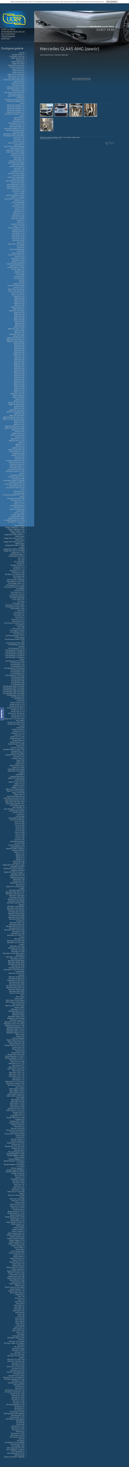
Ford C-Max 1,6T (19, 600)
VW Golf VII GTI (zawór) (16, 1383)
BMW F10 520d (19, 383)
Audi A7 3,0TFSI (19, 226)
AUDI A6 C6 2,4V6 (18, 217)
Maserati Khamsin (18, 850)
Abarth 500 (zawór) (18, 62)
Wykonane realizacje (13, 32)
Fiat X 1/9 (21, 558)
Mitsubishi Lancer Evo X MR (15, 1025)
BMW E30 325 (20, 302)
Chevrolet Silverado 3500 (16, 498)
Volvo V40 (21, 1314)
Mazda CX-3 (20, 859)
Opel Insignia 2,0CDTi (17, 1092)
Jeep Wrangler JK (18, 807)
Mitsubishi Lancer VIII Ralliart (15, 1022)
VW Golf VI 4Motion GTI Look (14, 1379)
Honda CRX (20, 728)
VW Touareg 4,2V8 (18, 1446)
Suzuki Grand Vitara (18, 1251)
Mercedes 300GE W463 (16, 962)
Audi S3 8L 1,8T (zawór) (16, 244)
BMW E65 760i (19, 352)
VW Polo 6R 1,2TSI (18, 1426)
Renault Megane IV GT (17, 1159)
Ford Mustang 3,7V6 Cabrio (15, 675)
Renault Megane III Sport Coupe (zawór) (16, 1156)
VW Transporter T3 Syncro (15, 1450)
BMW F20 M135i (19, 396)
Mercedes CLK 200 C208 (16, 941)
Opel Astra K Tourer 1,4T (16, 1085)
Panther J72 (20, 60)
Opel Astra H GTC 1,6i (17, 1060)
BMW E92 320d (19, 372)
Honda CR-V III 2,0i (18, 733)
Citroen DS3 (20, 511)
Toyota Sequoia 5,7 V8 (17, 1284)
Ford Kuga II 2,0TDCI (17, 630)
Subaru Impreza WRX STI (16, 1235)
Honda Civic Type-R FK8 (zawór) (16, 725)
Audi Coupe (20, 275)
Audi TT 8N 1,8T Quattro (16, 289)
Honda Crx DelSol (18, 729)
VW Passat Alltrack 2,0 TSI (15, 1405)
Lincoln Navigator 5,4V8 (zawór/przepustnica (16, 846)
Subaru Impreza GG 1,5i (16, 1233)
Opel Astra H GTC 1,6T (17, 1063)
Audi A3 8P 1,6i (19, 145)
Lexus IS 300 (20, 834)
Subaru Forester (19, 1228)
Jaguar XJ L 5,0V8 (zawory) (15, 789)
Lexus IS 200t (20, 831)
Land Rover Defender (17, 820)
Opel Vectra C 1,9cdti (17, 1105)
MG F (23, 995)
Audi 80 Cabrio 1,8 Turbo (16, 267)
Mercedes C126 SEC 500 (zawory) (16, 904)
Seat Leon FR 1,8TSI (17, 1206)
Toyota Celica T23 (18, 1264)
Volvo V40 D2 (20, 1318)
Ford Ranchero (19, 699)
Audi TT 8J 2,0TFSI (18, 294)
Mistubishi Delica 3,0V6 (16, 1011)
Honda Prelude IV (18, 740)
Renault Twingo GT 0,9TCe (15, 1172)
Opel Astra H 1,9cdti (18, 1062)
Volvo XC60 (20, 1325)
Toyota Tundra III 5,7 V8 (16, 1291)
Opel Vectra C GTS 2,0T (16, 1109)
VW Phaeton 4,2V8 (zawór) (15, 1419)
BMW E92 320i (19, 370)
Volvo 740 (21, 1296)
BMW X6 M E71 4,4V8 (17, 441)
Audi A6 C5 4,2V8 (18, 215)
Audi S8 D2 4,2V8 (18, 260)
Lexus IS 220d (20, 832)
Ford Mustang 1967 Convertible (14, 688)
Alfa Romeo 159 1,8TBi (17, 78)
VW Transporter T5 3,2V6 (16, 1453)
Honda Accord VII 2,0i (17, 704)
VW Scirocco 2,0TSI (18, 1435)
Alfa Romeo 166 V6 (18, 83)
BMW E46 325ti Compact (16, 341)
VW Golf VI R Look (18, 1365)
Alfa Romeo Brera (18, 85)
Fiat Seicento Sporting (17, 596)
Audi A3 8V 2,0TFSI (18, 154)
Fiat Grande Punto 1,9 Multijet (14, 587)
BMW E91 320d (19, 363)
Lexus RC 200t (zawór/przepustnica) (17, 840)
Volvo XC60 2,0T (19, 1329)
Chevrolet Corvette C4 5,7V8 (15, 484)
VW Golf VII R (20, 1386)
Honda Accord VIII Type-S (16, 708)
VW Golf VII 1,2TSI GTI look (15, 1390)
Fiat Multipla (20, 589)
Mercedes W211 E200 (17, 982)
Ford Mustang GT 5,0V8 (16, 648)
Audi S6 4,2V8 (20, 257)
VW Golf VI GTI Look (17, 1370)
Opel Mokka (20, 1098)
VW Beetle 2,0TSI (18, 1336)
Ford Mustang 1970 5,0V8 (16, 695)
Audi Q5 (22, 280)
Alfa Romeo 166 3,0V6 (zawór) (14, 80)
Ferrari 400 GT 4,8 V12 (17, 556)
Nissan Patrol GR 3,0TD (16, 1042)
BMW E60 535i (19, 347)
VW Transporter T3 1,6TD (16, 1448)
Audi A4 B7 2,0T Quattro (16, 174)
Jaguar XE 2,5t (19, 784)
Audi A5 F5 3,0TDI (18, 206)
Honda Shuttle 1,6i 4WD (16, 744)
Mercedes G (20, 955)
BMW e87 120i (19, 358)
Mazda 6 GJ (20, 858)
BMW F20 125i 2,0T (18, 394)
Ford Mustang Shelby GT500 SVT (15, 640)
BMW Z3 (21, 442)
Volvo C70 (21, 1300)
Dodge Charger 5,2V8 (17, 531)
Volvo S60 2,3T (19, 1305)
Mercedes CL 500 (18, 932)
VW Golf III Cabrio (18, 1349)
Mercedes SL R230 (18, 966)
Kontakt (6, 39)
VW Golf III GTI (19, 1347)
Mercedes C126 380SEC (16, 906)
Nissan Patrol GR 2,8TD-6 (16, 1040)
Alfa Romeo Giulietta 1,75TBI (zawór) (15, 115)
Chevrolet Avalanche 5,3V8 (15, 461)
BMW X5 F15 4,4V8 (18, 439)
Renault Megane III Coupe (15, 1154)
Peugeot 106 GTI (19, 1112)
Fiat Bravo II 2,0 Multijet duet (15, 574)
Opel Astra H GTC (18, 1065)
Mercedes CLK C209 (17, 946)
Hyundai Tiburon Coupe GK (15, 755)
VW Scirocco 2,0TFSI (17, 1437)
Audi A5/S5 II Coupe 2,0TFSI (15, 199)
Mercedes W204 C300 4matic (14, 930)
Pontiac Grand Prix (18, 1125)
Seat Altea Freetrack (17, 1179)
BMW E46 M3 (20, 325)
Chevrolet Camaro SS (17, 464)
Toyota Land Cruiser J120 (16, 1278)
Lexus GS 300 (20, 823)
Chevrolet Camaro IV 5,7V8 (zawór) (15, 472)
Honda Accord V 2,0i (17, 702)
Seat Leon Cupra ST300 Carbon (16, 1196)
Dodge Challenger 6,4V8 (16, 529)
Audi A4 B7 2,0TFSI (18, 172)
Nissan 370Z (20, 1036)
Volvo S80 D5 (20, 1312)
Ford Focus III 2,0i (18, 621)
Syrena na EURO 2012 (17, 1253)
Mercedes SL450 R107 (17, 979)
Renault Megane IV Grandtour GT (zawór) (14, 1162)
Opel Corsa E (20, 1087)
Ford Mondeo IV (19, 634)
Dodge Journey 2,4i (18, 533)
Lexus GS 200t (19, 822)
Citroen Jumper (19, 513)
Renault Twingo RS (18, 1173)
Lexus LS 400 (20, 836)
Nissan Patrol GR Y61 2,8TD (15, 1045)
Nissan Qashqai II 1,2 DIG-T (15, 1056)
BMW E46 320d (19, 327)
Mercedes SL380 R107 (17, 977)
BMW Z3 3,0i (20, 446)
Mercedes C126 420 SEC (16, 908)
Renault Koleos (19, 1150)
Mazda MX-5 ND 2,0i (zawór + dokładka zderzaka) (14, 869)
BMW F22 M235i (19, 397)
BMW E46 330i (19, 332)
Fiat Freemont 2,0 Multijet (16, 580)
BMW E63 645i (19, 350)
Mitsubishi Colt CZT (18, 1009)
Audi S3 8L (21, 242)
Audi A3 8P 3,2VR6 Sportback (14, 146)
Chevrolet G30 (20, 459)
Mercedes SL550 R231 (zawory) (17, 974)
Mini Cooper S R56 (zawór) (15, 1002)
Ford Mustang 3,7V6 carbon (15, 661)
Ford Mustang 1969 (18, 684)
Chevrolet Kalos (19, 493)
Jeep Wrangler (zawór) (17, 811)
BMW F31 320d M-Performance (14, 419)
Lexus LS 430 (20, 838)
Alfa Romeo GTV (19, 121)
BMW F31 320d (19, 421)
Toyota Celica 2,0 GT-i (17, 1262)
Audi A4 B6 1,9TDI (18, 165)
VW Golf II (21, 1345)
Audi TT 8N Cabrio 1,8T (16, 291)
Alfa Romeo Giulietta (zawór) (15, 100)
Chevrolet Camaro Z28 (17, 462)
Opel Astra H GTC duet (17, 1067)
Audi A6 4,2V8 (20, 210)
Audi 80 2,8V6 (20, 271)
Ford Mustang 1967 (18, 679)
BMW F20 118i (19, 390)
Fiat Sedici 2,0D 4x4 (18, 594)
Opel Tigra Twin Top (18, 1101)
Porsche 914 (20, 1136)
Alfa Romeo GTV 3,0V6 (16, 123)
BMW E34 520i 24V (18, 307)
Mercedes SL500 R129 (17, 968)
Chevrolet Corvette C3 (17, 482)
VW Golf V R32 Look (17, 1354)
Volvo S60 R (20, 1303)
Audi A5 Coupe (19, 201)
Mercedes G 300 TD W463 (15, 957)
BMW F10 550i (19, 388)
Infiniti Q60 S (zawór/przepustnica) (17, 775)
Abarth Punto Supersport (16, 74)
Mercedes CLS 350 (18, 950)
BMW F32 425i (19, 423)
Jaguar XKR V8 (19, 794)
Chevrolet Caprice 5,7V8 (16, 477)
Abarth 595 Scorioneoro (16, 65)
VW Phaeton (20, 1421)
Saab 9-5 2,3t (20, 1177)
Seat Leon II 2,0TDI (18, 1208)
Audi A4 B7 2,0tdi (19, 175)
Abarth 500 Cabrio (18, 63)
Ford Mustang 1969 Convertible (14, 693)
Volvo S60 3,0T (19, 1307)
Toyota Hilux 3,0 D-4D (17, 1275)
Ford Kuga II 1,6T (19, 628)
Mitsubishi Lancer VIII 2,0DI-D (14, 1024)
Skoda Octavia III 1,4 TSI (16, 1213)
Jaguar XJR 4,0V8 (18, 793)
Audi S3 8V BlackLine (17, 249)
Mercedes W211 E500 (17, 984)
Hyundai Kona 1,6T (18, 751)
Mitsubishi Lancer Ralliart (16, 1018)
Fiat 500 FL (21, 563)
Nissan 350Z (20, 1034)
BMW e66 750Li (19, 354)
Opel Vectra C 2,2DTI (17, 1103)
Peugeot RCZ (20, 1119)
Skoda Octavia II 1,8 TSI (16, 1211)
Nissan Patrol (20, 1051)
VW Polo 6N (20, 1423)
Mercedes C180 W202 (17, 896)
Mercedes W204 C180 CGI (15, 926)
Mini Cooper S (20, 998)
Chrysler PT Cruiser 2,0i (16, 522)
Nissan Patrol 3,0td (18, 1053)
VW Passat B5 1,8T (18, 1415)
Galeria (60, 137)
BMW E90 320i (19, 359)
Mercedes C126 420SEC (16, 910)
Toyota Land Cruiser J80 (16, 1276)
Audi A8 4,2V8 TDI (18, 231)
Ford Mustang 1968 (18, 683)
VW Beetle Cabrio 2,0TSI (16, 1338)
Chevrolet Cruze (19, 491)
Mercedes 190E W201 (17, 890)
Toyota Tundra (20, 1285)
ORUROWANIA (8, 36)
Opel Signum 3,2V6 (18, 1099)
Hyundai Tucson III (18, 758)
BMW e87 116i (19, 356)
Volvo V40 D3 (20, 1320)
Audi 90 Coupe (19, 273)
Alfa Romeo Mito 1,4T (17, 127)
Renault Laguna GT (18, 1168)
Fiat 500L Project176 (17, 565)
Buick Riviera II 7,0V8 (17, 452)
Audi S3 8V (21, 248)
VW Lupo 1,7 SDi (19, 1403)
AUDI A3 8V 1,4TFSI (17, 148)
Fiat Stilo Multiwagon (17, 598)
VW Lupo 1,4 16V (18, 1401)
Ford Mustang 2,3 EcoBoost (15, 650)
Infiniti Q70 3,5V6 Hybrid (16, 778)
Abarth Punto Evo (18, 69)
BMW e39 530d (19, 318)
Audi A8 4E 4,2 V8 (18, 233)
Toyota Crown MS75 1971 (16, 1271)
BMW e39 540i (19, 322)
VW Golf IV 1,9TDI (18, 1350)
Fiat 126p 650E (19, 562)
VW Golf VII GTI (19, 1385)
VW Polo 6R (20, 1424)
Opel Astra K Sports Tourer (15, 1083)
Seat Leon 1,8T (19, 1184)
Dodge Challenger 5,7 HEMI (15, 527)
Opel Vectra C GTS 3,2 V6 (15, 1110)
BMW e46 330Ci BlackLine (15, 340)
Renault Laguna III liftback (16, 1170)
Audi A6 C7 (21, 222)
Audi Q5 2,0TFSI (19, 284)
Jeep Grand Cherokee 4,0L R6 (14, 798)
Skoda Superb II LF (18, 1224)
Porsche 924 (20, 1137)
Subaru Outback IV (18, 1246)
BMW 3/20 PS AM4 (18, 58)
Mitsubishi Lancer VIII (17, 1020)
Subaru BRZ (20, 1226)
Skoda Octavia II (19, 1210)
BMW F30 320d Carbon (16, 403)
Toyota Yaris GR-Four (17, 1293)
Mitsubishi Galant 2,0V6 (16, 1016)
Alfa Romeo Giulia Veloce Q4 (15, 92)
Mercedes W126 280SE (16, 917)
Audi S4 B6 (21, 251)
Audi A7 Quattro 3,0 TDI (16, 228)
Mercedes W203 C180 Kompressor (17, 920)
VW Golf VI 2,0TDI (18, 1368)
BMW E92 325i (19, 376)
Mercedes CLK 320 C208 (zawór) (16, 943)
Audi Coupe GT (19, 276)
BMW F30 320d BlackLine (16, 412)
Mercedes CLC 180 (18, 933)
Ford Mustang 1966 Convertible (14, 686)
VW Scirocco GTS (18, 1430)
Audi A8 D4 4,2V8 (18, 239)
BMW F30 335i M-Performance (14, 417)
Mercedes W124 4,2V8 (17, 912)
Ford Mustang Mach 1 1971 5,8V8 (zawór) (15, 636)
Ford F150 (21, 610)
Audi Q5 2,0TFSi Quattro (16, 285)
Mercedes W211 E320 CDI (15, 988)
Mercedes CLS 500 (18, 951)
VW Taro (22, 1439)
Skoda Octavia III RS (17, 1215)
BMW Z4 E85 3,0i (18, 448)
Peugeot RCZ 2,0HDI (17, 1121)
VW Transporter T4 (18, 1451)
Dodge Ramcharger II (17, 554)
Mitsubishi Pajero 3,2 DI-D (16, 1029)
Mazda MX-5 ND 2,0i (17, 883)
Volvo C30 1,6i (20, 1298)
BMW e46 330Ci (19, 336)
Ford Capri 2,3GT (19, 603)
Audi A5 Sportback (18, 202)
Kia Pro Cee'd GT (18, 812)
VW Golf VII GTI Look (17, 1394)
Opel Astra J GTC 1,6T (17, 1074)
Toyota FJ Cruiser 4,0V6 (16, 1273)
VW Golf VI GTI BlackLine (16, 1372)
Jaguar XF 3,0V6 (19, 785)
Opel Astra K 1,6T (18, 1080)
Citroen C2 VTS (19, 507)
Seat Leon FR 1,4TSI (17, 1204)
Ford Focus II (20, 618)
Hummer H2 (20, 746)
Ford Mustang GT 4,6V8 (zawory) (16, 645)
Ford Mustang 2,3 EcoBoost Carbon (15, 658)
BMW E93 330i (19, 379)
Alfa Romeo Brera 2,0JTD (16, 87)
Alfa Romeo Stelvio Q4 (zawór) (14, 134)
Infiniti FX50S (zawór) (17, 766)
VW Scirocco (20, 1432)
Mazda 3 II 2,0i (19, 852)
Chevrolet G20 (20, 457)
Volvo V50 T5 (20, 1323)
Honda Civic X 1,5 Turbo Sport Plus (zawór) (14, 719)
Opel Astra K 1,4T (18, 1078)
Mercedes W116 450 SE (16, 899)
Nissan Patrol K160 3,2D (16, 1054)
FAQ (64, 137)
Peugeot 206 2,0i (19, 1114)
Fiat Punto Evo (19, 590)
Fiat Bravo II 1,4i (19, 567)
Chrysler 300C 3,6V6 (17, 516)
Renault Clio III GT (18, 1148)
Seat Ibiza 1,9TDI (19, 1183)
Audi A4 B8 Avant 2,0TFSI (16, 184)
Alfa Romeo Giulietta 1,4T (16, 105)
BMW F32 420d (19, 424)
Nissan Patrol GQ (19, 1047)
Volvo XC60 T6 (19, 1327)
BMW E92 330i (19, 378)
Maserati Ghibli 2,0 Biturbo (15, 849)
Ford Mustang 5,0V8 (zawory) (14, 668)
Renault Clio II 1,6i (18, 1145)
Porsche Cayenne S (18, 1139)
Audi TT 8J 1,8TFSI (18, 293)
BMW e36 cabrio (19, 309)
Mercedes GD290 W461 (16, 960)
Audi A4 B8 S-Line (18, 190)
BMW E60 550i (19, 349)
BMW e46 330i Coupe (17, 334)
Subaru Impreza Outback (16, 1238)
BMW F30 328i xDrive (17, 415)
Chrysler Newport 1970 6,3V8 (14, 520)
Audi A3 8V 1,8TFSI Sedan (15, 150)
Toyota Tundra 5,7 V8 (17, 1289)
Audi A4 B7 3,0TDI (18, 179)
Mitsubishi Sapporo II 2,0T (16, 1033)
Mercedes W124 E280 (17, 915)
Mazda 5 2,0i (20, 854)
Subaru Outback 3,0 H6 (16, 1244)
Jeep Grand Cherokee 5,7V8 (15, 800)
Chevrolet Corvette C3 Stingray (14, 480)
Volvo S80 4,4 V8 (19, 1311)
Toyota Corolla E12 (18, 1269)
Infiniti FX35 (20, 760)
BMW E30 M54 (19, 300)
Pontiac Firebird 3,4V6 (17, 1123)
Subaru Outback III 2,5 (17, 1242)
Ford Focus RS (19, 616)
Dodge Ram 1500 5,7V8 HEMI (14, 549)
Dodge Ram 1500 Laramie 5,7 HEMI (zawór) (14, 539)
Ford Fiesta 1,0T (19, 614)
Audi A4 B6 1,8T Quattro (16, 163)
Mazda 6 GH (20, 856)
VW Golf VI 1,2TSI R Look (16, 1367)
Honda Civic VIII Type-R (16, 713)
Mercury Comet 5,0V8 (17, 993)
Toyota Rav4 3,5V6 (18, 1282)
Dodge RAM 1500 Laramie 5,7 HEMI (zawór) (14, 543)
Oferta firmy (8, 29)
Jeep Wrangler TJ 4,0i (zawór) (14, 809)
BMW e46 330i (19, 331)
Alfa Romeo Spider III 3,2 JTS (14, 128)
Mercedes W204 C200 (17, 924)
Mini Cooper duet (19, 1004)
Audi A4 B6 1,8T (19, 157)
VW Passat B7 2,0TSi (17, 1417)
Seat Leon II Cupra (18, 1190)
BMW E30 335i (19, 304)
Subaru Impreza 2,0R (17, 1237)
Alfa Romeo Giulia (18, 91)
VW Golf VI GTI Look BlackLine (14, 1377)
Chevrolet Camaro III (17, 475)
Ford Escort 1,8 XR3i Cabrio (15, 605)
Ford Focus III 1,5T (18, 619)
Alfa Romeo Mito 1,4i (17, 125)
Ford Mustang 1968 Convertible (14, 690)
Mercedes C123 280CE (16, 901)
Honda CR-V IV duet (17, 737)
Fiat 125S (21, 560)
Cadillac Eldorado (18, 453)
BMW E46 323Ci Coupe (16, 329)
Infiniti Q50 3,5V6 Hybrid (16, 769)
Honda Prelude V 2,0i (17, 742)
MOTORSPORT (8, 34)
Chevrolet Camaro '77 (17, 466)
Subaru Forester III (18, 1231)
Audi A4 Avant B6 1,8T (17, 161)
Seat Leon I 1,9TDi (18, 1201)
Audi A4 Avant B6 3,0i (17, 166)
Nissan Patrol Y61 (18, 1049)
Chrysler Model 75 (18, 54)
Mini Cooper (20, 997)
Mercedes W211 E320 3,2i (15, 986)
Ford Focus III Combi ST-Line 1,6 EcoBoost (14, 624)
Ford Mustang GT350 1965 (15, 643)
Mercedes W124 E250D (16, 914)
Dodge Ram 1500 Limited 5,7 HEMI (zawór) (14, 535)
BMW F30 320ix (19, 408)
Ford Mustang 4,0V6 (17, 666)
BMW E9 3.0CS (19, 296)
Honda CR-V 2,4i (19, 731)
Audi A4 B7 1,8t (19, 168)
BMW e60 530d (19, 343)
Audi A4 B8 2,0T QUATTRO (15, 181)
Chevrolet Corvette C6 (17, 486)
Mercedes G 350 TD (18, 959)
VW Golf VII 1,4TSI (18, 1381)
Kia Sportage (20, 816)
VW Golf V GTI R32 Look (16, 1359)
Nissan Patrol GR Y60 (17, 1044)
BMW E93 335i (19, 381)
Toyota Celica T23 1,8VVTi (15, 1267)
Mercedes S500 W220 (17, 991)
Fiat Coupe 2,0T (19, 578)
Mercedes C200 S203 (17, 897)
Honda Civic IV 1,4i (18, 710)
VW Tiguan (21, 1441)
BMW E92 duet (19, 368)
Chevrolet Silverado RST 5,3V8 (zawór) (14, 496)
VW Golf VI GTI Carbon (16, 1376)
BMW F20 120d (19, 392)
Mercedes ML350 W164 (16, 964)
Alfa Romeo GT (19, 118)
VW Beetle (21, 1334)
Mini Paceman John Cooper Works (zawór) (15, 1006)
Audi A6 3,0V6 (20, 208)
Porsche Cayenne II (18, 1141)
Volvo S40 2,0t (20, 1302)
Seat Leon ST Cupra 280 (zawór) (16, 1192)
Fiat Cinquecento (19, 576)
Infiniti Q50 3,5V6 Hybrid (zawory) (16, 772)
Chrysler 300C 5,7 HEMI (16, 518)
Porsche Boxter (19, 1127)
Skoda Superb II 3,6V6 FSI (15, 1222)
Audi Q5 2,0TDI (19, 278)
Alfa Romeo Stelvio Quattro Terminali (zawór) (15, 131)
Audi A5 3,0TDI (19, 193)
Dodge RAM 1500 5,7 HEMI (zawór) (15, 546)
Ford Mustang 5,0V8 (17, 670)
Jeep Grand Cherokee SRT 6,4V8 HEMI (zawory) (15, 804)
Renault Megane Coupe (16, 1152)
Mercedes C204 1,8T (17, 923)
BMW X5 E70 (20, 437)
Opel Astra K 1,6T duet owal (15, 1081)
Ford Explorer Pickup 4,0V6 (15, 607)
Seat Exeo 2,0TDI (18, 1181)
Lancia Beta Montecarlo (16, 818)
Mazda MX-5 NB (19, 861)
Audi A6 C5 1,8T (19, 211)
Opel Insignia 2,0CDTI (17, 1089)
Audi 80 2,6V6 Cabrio (17, 266)
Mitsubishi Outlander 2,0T (16, 1027)
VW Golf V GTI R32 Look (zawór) (16, 1357)
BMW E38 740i (19, 313)
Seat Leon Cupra (19, 1188)
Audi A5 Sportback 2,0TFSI (15, 195)
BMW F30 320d (19, 401)
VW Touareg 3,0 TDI (18, 1444)
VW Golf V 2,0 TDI (18, 1363)
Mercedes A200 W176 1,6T (15, 892)
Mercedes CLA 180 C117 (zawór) (16, 936)
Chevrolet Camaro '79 (17, 468)
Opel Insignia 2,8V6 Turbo (16, 1096)
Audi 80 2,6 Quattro (18, 262)
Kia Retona (21, 814)
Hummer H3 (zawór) (18, 748)
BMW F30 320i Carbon (17, 405)
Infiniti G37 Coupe (18, 767)
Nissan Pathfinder (18, 1038)
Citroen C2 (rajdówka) (17, 509)
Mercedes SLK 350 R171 (16, 980)
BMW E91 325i (19, 365)
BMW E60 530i (19, 345)
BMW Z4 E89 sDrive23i (16, 450)
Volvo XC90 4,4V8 (18, 1331)
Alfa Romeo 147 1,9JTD (16, 76)
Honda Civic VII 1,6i (18, 711)
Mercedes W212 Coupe (16, 989)
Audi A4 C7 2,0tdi (19, 192)
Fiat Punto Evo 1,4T (18, 592)
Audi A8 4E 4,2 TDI (18, 237)
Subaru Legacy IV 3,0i (17, 1240)
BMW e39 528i (19, 316)
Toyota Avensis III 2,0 (17, 1258)
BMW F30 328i (19, 414)
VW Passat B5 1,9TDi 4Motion (14, 1414)
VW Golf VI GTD (19, 1374)
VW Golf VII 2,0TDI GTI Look (15, 1392)
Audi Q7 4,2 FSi (19, 287)
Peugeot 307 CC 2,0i (17, 1116)
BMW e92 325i (19, 374)
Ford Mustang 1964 (18, 677)
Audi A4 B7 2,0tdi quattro (16, 177)
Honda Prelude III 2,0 (17, 738)
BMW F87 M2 (20, 432)
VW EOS (21, 1340)
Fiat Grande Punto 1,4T (16, 583)
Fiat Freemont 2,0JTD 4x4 (16, 581)
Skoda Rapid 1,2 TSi (17, 1220)
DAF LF (22, 524)
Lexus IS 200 (20, 827)
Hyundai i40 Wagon (18, 753)
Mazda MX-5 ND (19, 879)
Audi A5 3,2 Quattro (18, 197)
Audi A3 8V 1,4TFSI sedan (15, 152)
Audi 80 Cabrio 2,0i (18, 269)
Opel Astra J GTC (18, 1071)
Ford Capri (21, 601)
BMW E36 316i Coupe (17, 311)
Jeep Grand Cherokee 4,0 (16, 796)
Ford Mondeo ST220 (17, 632)
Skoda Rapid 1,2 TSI (17, 1219)
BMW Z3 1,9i (20, 444)
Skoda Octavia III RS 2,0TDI (15, 1217)
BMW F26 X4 (20, 399)
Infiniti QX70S (20, 780)
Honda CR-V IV (19, 735)
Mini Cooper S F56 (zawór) (15, 1000)
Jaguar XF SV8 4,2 (18, 787)
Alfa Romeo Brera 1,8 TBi (16, 89)
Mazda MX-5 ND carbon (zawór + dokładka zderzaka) (14, 866)
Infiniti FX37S (20, 764)
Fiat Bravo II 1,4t (19, 569)
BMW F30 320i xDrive (17, 410)
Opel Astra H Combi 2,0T (16, 1069)
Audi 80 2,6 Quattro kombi (16, 264)
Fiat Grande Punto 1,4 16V (15, 585)
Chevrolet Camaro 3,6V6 (16, 470)
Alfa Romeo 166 (19, 82)
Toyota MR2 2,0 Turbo (17, 1280)
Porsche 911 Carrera (17, 1132)
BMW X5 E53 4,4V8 (18, 435)
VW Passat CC (19, 1406)
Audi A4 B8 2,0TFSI (18, 183)
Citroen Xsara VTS (18, 515)
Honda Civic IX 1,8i (18, 715)
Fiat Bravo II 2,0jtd (18, 572)
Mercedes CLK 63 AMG (16, 948)
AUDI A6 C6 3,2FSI (18, 219)
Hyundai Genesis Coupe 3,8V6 (14, 749)
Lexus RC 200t (19, 843)
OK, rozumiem (112, 1)
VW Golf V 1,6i (19, 1352)
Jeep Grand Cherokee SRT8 (15, 802)
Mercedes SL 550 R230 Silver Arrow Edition (14, 970)
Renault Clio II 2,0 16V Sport (15, 1146)
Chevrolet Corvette (18, 479)
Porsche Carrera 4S (18, 1128)
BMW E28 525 (20, 298)
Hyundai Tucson (19, 757)
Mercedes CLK (19, 939)
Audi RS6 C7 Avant (18, 258)
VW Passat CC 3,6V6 (17, 1412)
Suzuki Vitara (20, 1249)
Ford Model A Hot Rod (17, 56)
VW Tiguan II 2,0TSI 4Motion (15, 1442)
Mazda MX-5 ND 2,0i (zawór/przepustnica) (17, 876)
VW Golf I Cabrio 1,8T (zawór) (14, 1343)
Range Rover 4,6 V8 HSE (16, 1143)
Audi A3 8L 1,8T (19, 137)
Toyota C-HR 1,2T (18, 1260)
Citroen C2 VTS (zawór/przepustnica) (17, 505)
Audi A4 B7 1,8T (19, 170)
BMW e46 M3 (20, 323)
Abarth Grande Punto (17, 67)
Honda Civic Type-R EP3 (16, 722)
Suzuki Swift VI (19, 1247)
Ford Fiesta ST (19, 612)
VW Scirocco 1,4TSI (18, 1433)
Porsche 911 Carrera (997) (15, 1130)
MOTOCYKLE (20, 1455)
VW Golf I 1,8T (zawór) (17, 1341)
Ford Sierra (21, 701)
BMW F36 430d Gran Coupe (15, 426)
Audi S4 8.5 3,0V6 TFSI (16, 255)
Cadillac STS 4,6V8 (18, 455)
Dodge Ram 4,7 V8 (18, 553)
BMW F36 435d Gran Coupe (15, 428)
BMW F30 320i (19, 406)
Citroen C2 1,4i (19, 502)
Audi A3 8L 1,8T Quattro (16, 143)
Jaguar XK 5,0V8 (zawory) (15, 791)
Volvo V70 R (20, 1332)
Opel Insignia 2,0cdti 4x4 (16, 1094)
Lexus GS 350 (20, 825)
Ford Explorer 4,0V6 (18, 609)
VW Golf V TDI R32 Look (16, 1361)
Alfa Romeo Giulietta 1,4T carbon (16, 102)
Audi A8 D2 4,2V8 (18, 230)
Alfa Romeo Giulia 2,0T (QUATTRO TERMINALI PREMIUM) (16, 96)
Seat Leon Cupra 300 (17, 1199)
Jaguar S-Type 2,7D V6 (16, 782)
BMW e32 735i (19, 305)
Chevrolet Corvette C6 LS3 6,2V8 (15, 488)
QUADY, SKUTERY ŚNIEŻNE (14, 1457)
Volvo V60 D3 (20, 1321)
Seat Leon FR (20, 1202)
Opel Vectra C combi (17, 1107)
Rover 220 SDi (19, 1175)
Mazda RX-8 (20, 885)
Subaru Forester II (18, 1229)
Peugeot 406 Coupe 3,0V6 (15, 1118)
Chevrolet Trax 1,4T (18, 500)
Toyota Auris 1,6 (19, 1255)
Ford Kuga (21, 627)
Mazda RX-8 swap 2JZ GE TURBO (15, 887)
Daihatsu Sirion (19, 526)
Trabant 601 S (20, 1294)
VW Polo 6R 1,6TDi (18, 1428)
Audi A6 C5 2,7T (19, 213)
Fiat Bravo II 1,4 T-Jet (17, 571)
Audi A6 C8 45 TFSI (18, 224)
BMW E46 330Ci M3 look (16, 338)
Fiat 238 (22, 53)
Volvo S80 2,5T (19, 1309)
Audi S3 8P (21, 246)
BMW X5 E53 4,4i (18, 433)
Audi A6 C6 (21, 220)
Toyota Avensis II (19, 1257)
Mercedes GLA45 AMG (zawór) (14, 953)
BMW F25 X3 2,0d (18, 430)
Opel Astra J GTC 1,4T (17, 1072)
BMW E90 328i (19, 361)
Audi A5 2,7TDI (19, 204)
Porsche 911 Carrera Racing (15, 1134)
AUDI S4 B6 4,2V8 (18, 253)
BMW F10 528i (19, 387)
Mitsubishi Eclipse (18, 1013)
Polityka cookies (75, 137)
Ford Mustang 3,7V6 (17, 663)
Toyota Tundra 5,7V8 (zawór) (15, 1287)
